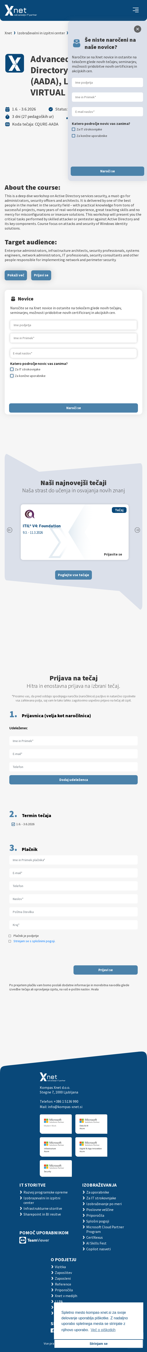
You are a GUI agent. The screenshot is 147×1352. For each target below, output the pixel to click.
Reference (63, 1284)
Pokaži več (15, 275)
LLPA (59, 1301)
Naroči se (73, 408)
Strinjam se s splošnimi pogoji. (34, 941)
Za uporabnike (97, 1192)
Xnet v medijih (66, 1295)
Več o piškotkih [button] (103, 1330)
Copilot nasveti (98, 1249)
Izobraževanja (99, 1185)
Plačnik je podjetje (26, 936)
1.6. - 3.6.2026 (25, 824)
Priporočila (95, 1215)
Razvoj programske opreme (45, 1192)
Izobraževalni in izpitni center (41, 33)
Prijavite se (113, 554)
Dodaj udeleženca (73, 779)
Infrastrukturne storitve (42, 1208)
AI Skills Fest (96, 1243)
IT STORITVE (32, 1185)
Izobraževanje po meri (104, 1203)
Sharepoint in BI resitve (42, 1214)
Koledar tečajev (83, 33)
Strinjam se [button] (99, 1344)
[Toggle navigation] (135, 10)
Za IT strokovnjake (101, 1198)
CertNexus (94, 1237)
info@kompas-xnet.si (65, 1106)
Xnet (8, 33)
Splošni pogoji (97, 1221)
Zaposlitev (63, 1272)
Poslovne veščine (100, 1209)
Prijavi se (41, 275)
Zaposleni (63, 1278)
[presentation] (45, 391)
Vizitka (60, 1266)
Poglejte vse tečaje (73, 575)
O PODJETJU (63, 1259)
